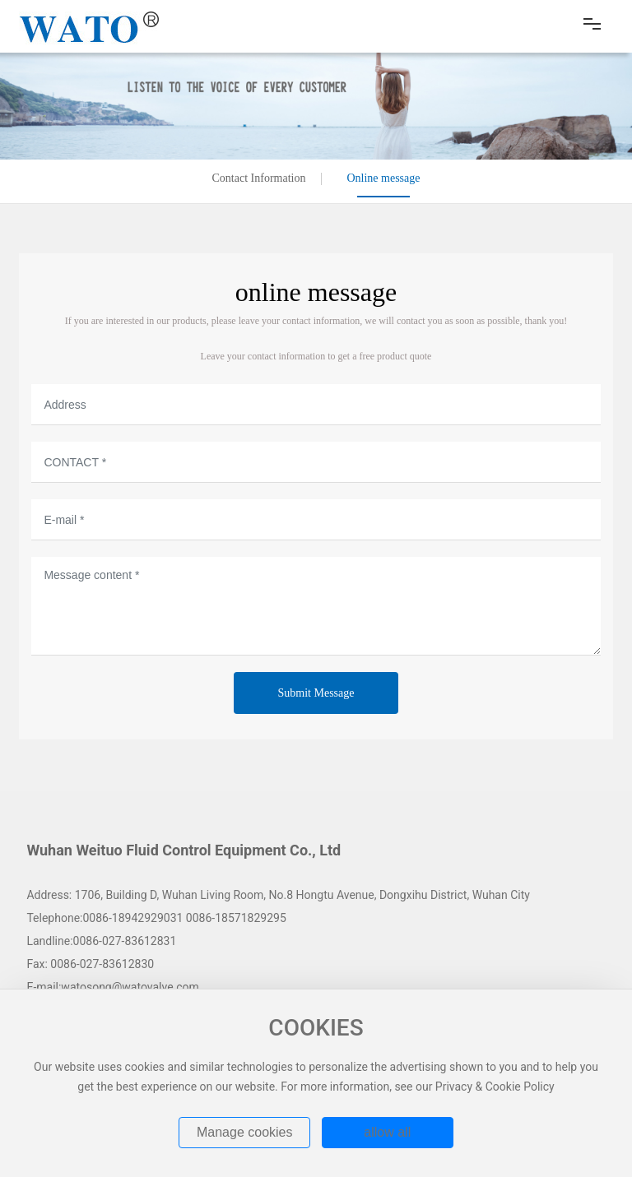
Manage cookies (245, 1132)
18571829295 (252, 917)
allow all (387, 1132)
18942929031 (148, 917)
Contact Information (259, 178)
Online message (383, 178)
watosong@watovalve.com (130, 987)
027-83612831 (139, 941)
